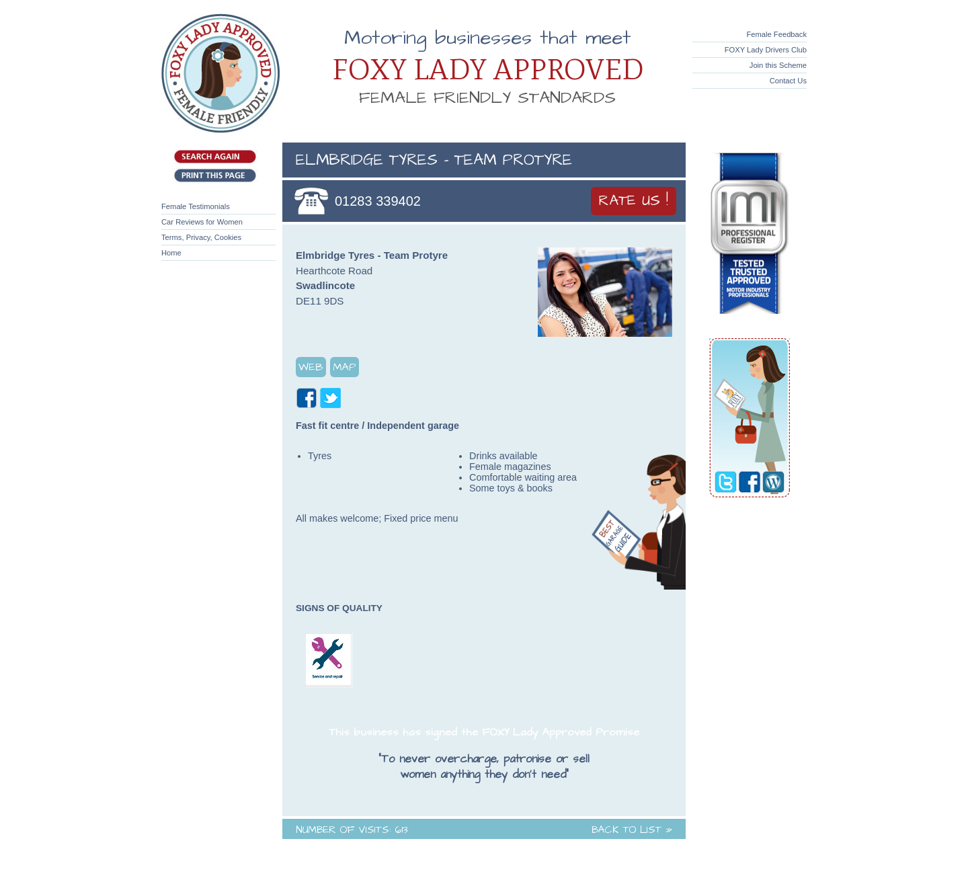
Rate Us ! (633, 201)
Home (171, 253)
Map (344, 367)
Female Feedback (776, 34)
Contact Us (788, 81)
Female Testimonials (195, 206)
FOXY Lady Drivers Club (766, 50)
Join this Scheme (778, 65)
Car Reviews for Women (202, 222)
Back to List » (632, 830)
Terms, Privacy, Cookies (201, 237)
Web (310, 367)
